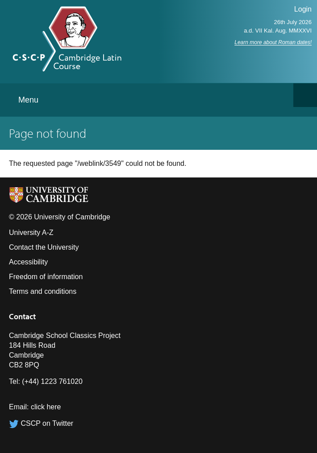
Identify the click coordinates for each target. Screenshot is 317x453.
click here (46, 407)
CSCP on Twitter (41, 423)
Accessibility (28, 262)
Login (303, 9)
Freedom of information (46, 276)
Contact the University (44, 247)
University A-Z (31, 232)
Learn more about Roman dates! (273, 42)
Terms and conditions (42, 291)
